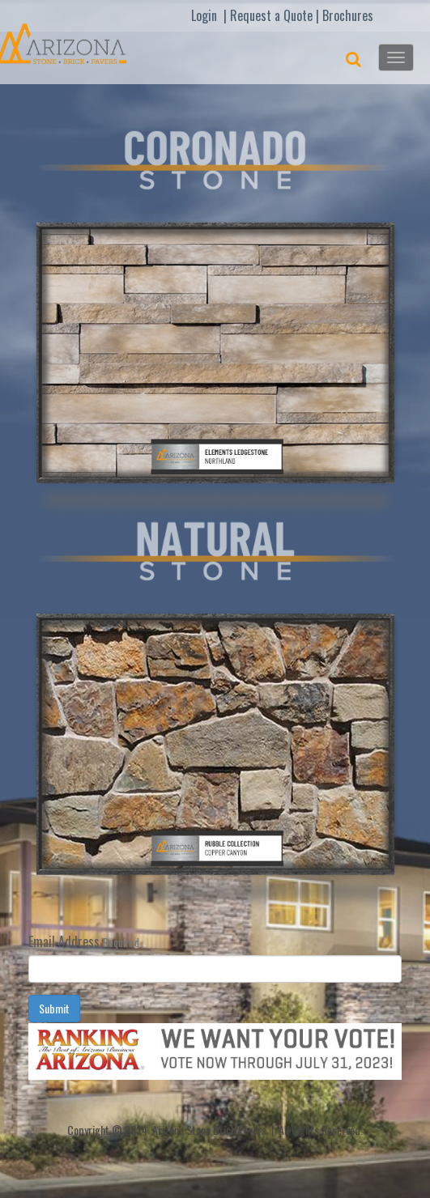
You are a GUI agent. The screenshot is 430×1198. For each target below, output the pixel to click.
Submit (54, 1008)
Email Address (64, 941)
